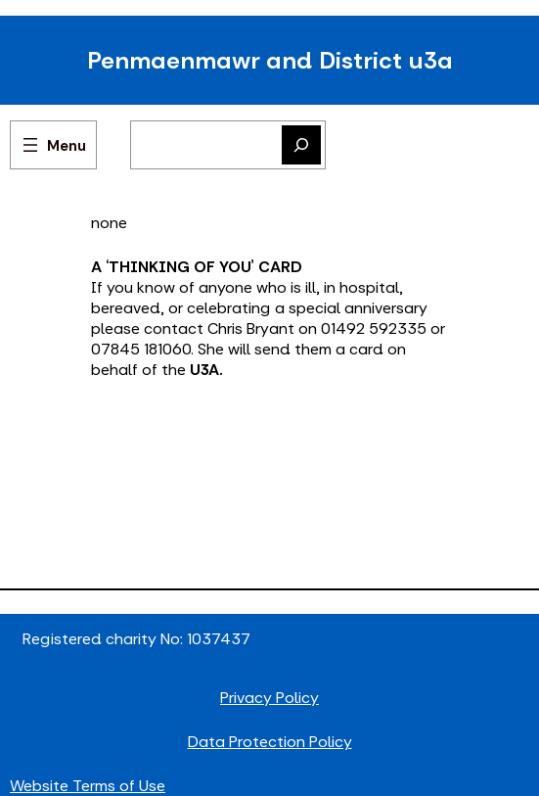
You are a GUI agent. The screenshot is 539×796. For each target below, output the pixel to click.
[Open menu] (53, 144)
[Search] (301, 144)
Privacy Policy (269, 697)
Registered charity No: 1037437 (136, 639)
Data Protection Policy (270, 741)
